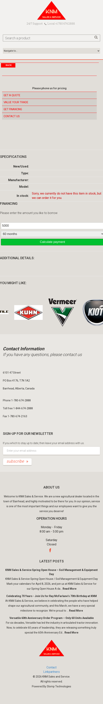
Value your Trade (16, 102)
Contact (51, 667)
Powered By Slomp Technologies (51, 686)
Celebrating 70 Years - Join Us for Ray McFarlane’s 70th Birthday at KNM (51, 596)
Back (9, 65)
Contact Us (12, 116)
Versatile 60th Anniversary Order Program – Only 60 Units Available (51, 617)
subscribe (17, 461)
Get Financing (13, 109)
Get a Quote (12, 95)
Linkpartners (51, 672)
